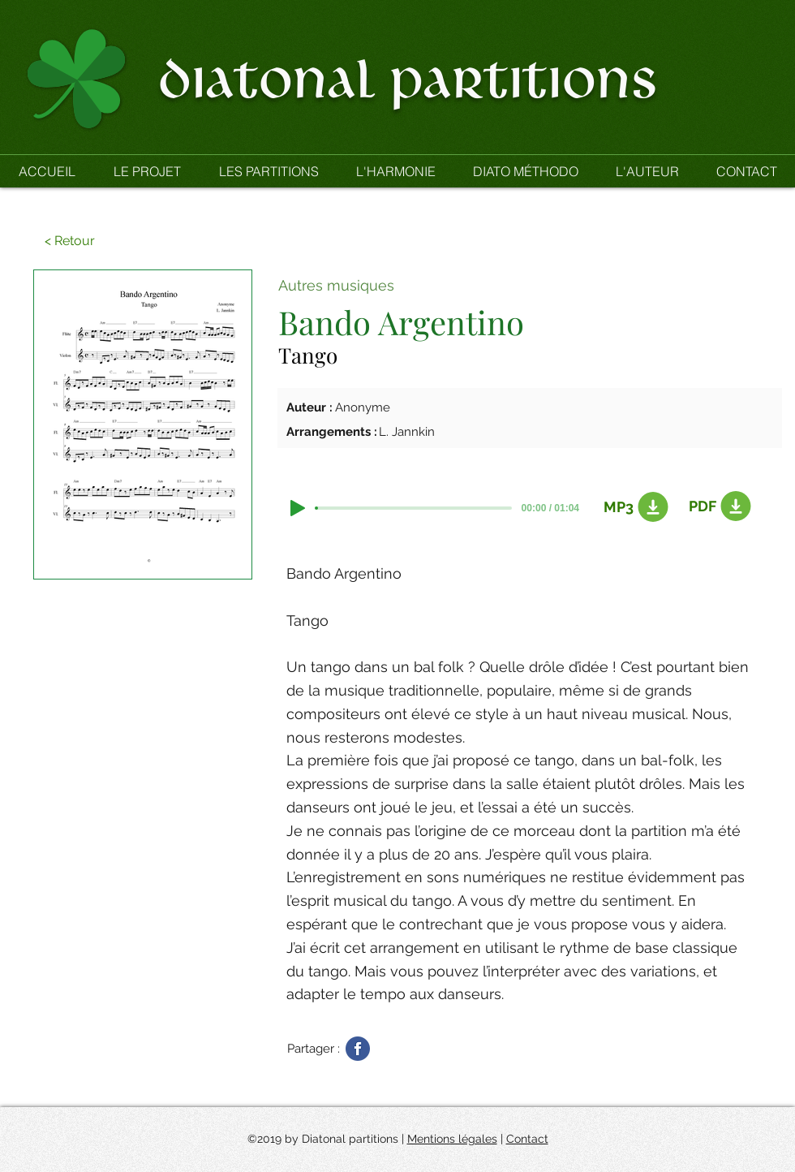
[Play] (297, 508)
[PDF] (717, 506)
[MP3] (631, 507)
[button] (268, 171)
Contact (527, 1138)
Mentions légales (452, 1138)
